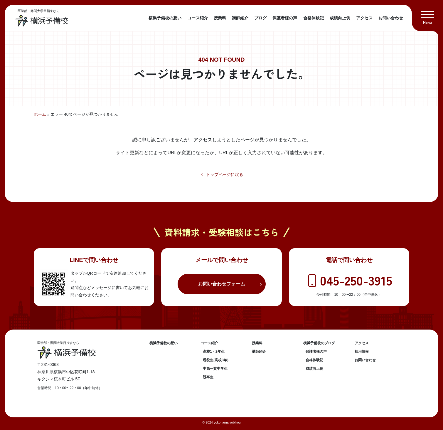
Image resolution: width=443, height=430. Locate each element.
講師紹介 (240, 18)
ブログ (260, 18)
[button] (427, 15)
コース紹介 (197, 18)
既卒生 (208, 377)
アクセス (364, 18)
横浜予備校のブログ (319, 343)
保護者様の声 (284, 18)
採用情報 (362, 352)
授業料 (220, 18)
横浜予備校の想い (165, 18)
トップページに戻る (221, 174)
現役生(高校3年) (215, 360)
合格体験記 (313, 18)
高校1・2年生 (213, 352)
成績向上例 (340, 18)
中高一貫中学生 (215, 369)
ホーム (40, 114)
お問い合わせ (390, 18)
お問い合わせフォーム (221, 283)
